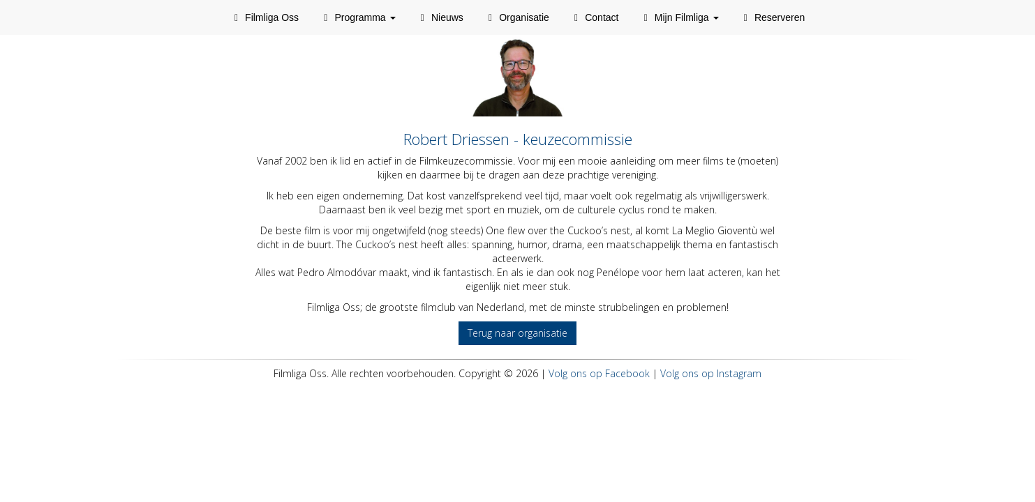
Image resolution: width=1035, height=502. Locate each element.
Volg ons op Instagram (710, 373)
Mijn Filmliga (678, 17)
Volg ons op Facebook (599, 373)
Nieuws (440, 17)
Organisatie (516, 17)
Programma (357, 17)
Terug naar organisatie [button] (517, 333)
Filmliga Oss (264, 17)
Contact (594, 17)
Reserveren (772, 17)
